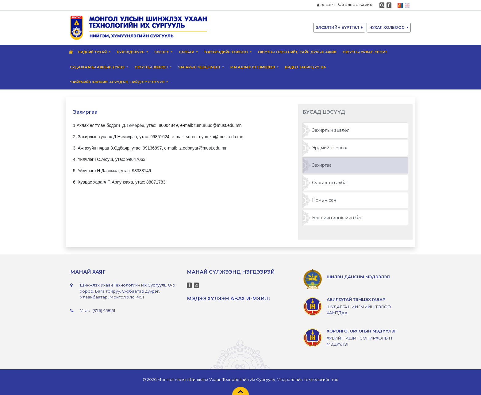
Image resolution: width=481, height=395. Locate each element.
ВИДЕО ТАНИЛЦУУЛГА (305, 67)
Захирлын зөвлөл (330, 130)
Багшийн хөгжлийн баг (337, 217)
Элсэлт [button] (162, 52)
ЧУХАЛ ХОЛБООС (388, 27)
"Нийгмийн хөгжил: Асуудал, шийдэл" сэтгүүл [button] (117, 82)
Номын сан (324, 200)
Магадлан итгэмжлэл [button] (253, 67)
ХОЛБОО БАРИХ (355, 5)
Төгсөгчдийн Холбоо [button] (226, 52)
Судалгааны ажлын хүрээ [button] (97, 67)
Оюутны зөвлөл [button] (152, 67)
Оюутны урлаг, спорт (365, 52)
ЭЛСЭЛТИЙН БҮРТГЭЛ (339, 27)
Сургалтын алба (329, 182)
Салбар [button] (187, 52)
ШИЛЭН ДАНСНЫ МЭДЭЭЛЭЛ (358, 276)
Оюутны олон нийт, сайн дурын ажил (297, 52)
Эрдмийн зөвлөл (330, 147)
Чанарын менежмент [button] (199, 67)
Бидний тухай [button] (93, 52)
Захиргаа (322, 165)
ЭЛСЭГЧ (326, 5)
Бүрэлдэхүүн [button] (131, 52)
